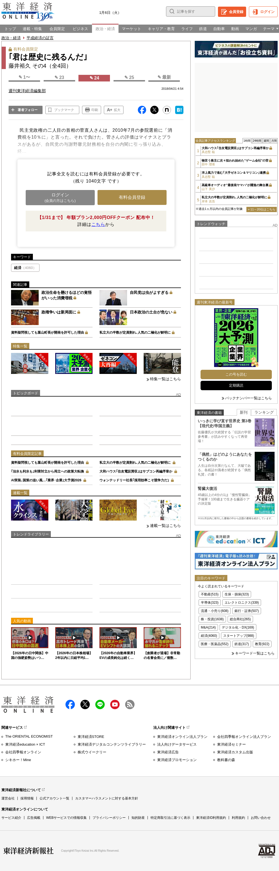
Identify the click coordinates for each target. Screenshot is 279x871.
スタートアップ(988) (238, 636)
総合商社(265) (240, 619)
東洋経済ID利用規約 (211, 817)
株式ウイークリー (92, 752)
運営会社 (8, 798)
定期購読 (236, 385)
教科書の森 (226, 760)
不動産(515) (210, 594)
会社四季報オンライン (23, 752)
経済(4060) (209, 636)
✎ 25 (129, 77)
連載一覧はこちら (165, 525)
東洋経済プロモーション (177, 760)
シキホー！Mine (18, 760)
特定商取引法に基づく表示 (170, 817)
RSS (130, 704)
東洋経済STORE (91, 737)
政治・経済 (11, 38)
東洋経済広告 (168, 752)
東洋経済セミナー (231, 744)
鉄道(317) (242, 644)
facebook (70, 704)
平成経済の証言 (40, 38)
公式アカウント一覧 (54, 798)
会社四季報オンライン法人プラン (244, 737)
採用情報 (27, 798)
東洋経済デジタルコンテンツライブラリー (112, 744)
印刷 (94, 110)
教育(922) (262, 644)
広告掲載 (33, 817)
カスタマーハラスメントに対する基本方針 (106, 798)
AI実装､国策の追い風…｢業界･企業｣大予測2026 (46, 480)
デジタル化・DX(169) (238, 627)
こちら (98, 224)
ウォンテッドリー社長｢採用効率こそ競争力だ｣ (134, 480)
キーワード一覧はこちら (255, 653)
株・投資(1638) (212, 619)
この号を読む (236, 374)
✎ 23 (59, 77)
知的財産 (138, 817)
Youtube (115, 704)
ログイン (267, 12)
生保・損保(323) (237, 594)
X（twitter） (85, 704)
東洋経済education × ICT (25, 744)
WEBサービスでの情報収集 (66, 817)
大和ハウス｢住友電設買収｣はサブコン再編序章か (135, 471)
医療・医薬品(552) (214, 644)
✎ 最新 (164, 77)
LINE (100, 704)
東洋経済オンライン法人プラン (182, 737)
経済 (25, 268)
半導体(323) (210, 603)
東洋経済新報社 (28, 851)
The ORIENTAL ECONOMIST (29, 736)
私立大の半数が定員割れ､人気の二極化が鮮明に (135, 332)
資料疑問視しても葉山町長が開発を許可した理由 (47, 332)
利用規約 (238, 817)
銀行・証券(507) (247, 611)
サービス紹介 (11, 817)
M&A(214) (208, 627)
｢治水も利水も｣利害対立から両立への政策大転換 (47, 471)
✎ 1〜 (24, 77)
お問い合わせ (261, 817)
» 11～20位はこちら (261, 209)
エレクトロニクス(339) (242, 603)
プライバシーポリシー (109, 817)
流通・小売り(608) (214, 611)
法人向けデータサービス (177, 744)
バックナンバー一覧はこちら (248, 398)
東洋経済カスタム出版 (235, 752)
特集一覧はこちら (165, 379)
